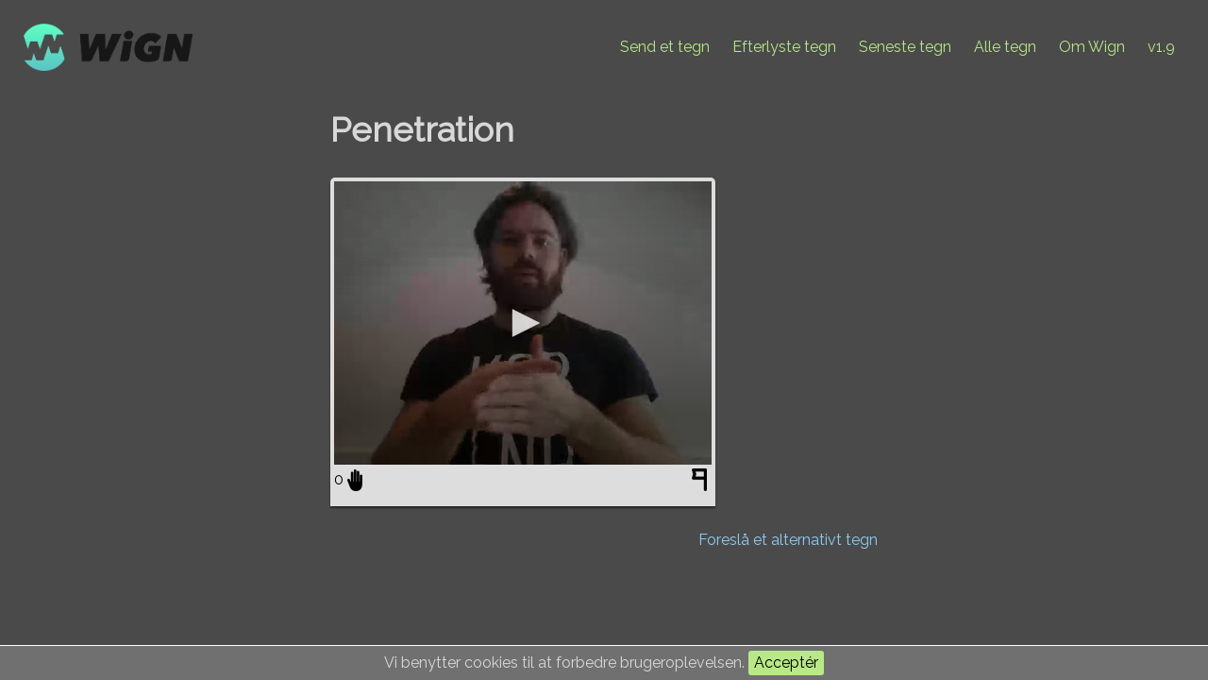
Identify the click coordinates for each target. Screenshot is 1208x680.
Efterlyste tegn (784, 47)
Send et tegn (665, 47)
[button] (523, 323)
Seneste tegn (905, 47)
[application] (523, 323)
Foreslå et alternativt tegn (788, 540)
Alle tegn (1005, 47)
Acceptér (786, 663)
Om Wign (1092, 47)
